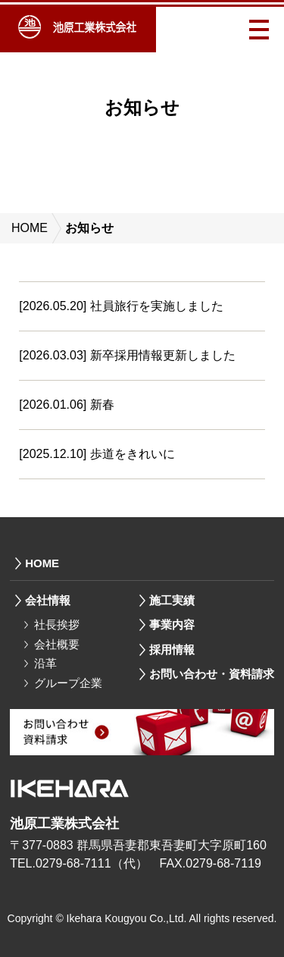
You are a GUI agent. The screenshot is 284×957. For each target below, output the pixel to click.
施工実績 (172, 600)
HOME (29, 227)
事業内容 (172, 624)
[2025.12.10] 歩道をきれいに (96, 453)
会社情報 (47, 600)
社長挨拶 (57, 624)
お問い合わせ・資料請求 (211, 673)
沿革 (45, 663)
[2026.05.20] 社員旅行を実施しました (121, 306)
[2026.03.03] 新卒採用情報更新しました (127, 355)
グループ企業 (68, 682)
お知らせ (89, 227)
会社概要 (57, 644)
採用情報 (172, 649)
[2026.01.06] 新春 (66, 404)
